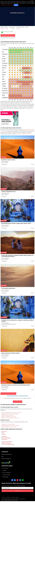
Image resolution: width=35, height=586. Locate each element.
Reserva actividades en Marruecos (9, 416)
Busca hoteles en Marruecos (7, 415)
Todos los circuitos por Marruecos (8, 393)
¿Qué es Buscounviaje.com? (7, 454)
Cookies (12, 497)
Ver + (2, 446)
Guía (13, 28)
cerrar (32, 0)
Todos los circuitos (6, 474)
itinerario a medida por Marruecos (24, 133)
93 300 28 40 (5, 468)
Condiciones (8, 497)
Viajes (7, 28)
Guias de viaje (5, 476)
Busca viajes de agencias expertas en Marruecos (11, 412)
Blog (2, 456)
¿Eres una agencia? (6, 472)
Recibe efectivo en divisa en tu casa (9, 426)
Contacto (4, 470)
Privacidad (3, 497)
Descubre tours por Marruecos (8, 35)
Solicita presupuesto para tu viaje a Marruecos (17, 396)
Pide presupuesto (17, 401)
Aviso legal (17, 497)
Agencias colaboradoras (6, 458)
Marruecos (2, 28)
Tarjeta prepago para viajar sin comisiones (10, 425)
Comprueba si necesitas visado (8, 424)
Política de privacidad (21, 485)
